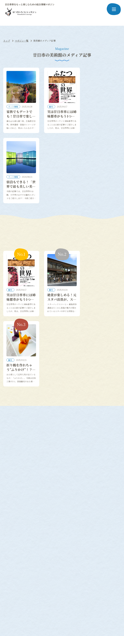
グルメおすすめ (13, 544)
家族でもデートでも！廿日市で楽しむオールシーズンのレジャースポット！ (21, 119)
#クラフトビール (77, 580)
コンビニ (33, 548)
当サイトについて (35, 613)
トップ (6, 40)
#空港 (52, 584)
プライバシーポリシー (57, 613)
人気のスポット (13, 548)
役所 (31, 544)
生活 (31, 539)
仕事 (48, 539)
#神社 (14, 580)
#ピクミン (43, 580)
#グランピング (58, 580)
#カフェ (32, 584)
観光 (51, 107)
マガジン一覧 (21, 40)
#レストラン (19, 584)
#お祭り (61, 584)
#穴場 (8, 584)
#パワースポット (27, 580)
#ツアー (42, 584)
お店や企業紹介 (54, 544)
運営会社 (76, 613)
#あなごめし (107, 580)
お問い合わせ (90, 613)
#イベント (93, 580)
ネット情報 (13, 107)
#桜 (7, 580)
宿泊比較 (9, 553)
